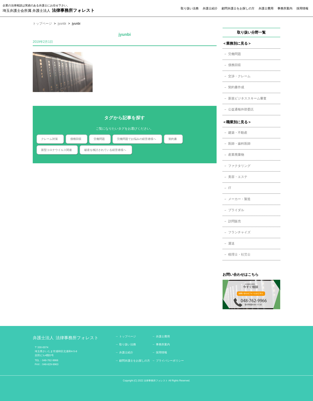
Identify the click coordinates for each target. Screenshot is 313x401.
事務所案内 (284, 8)
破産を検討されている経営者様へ (105, 149)
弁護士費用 (266, 8)
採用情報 (302, 8)
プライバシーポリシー (170, 360)
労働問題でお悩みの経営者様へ (136, 138)
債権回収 (75, 138)
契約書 (172, 138)
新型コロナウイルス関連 (56, 149)
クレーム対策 (49, 138)
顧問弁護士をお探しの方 (238, 8)
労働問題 (99, 138)
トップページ (42, 23)
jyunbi (62, 23)
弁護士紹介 (210, 8)
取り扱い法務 (190, 8)
